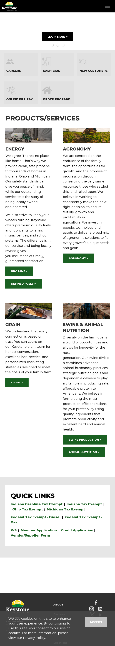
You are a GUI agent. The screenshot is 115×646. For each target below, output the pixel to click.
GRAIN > (17, 382)
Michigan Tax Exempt (66, 509)
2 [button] (57, 45)
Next (105, 31)
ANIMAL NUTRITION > (84, 452)
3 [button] (63, 45)
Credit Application (77, 530)
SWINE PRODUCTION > (85, 439)
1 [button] (52, 45)
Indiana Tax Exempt (84, 504)
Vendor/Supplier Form (30, 535)
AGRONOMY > (78, 258)
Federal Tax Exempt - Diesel (36, 517)
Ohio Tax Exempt (27, 509)
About (58, 604)
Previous (10, 31)
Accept (96, 622)
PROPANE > (19, 271)
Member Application (39, 530)
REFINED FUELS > (23, 283)
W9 (14, 530)
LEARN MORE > (58, 36)
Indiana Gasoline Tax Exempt (36, 504)
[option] (57, 31)
